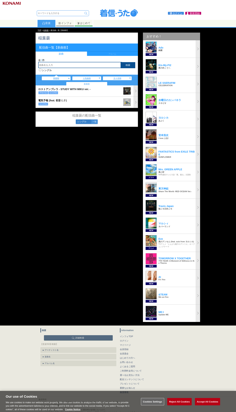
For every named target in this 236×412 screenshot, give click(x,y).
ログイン (124, 340)
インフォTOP (126, 336)
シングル (47, 70)
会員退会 (124, 353)
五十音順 (117, 78)
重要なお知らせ (127, 388)
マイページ (125, 345)
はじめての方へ (127, 358)
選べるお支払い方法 (130, 375)
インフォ (65, 23)
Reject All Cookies (179, 405)
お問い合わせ (126, 362)
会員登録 (124, 349)
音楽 (46, 23)
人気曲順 (87, 78)
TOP (39, 30)
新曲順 (56, 78)
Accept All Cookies (207, 405)
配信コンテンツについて (132, 379)
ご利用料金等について (131, 371)
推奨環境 (124, 392)
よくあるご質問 (127, 366)
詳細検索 (79, 338)
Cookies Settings (152, 405)
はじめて (83, 23)
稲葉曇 (46, 30)
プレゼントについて (130, 383)
